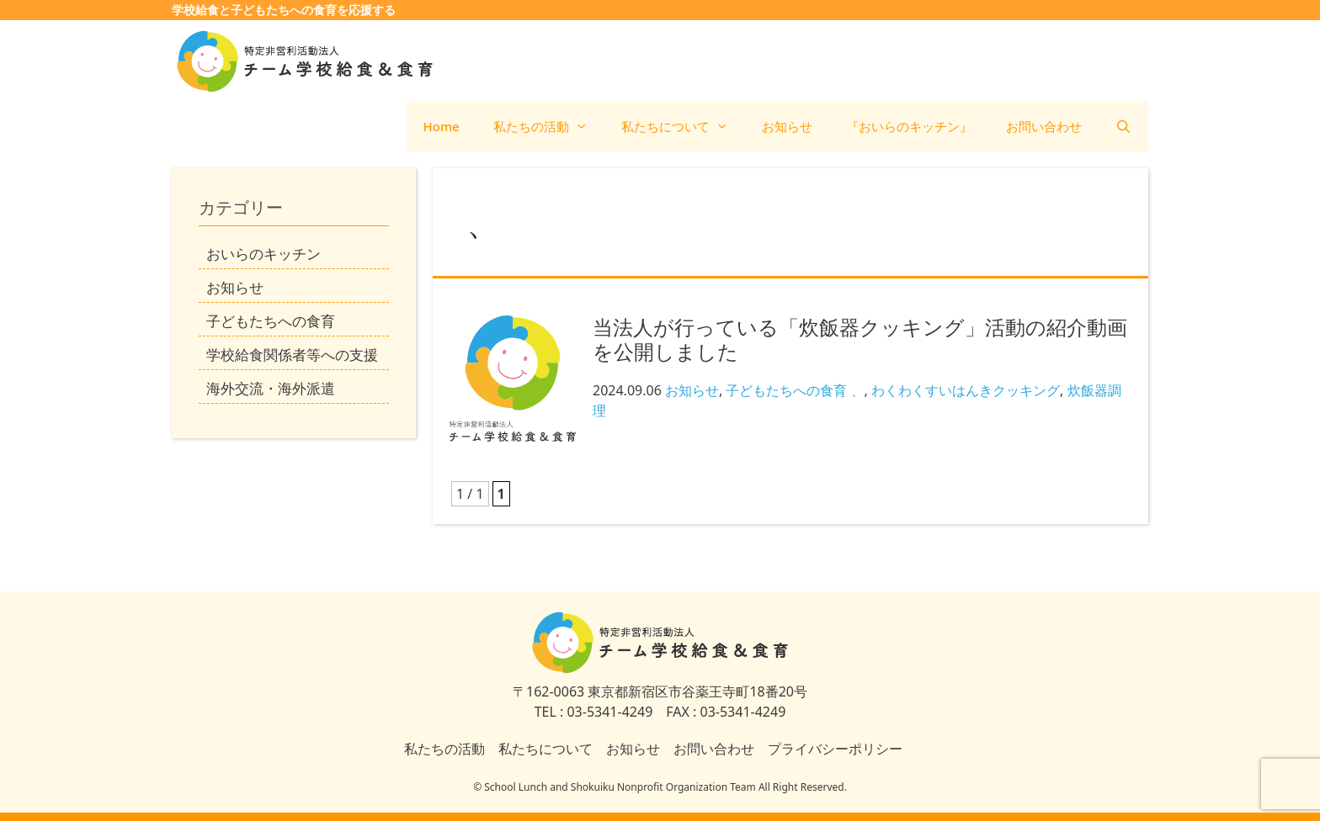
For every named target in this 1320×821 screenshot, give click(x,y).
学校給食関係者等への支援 (292, 354)
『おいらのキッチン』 (909, 126)
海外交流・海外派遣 (270, 388)
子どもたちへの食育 (786, 390)
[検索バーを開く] (1123, 126)
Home (441, 126)
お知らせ (787, 126)
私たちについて (683, 126)
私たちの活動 (548, 126)
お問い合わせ (1044, 126)
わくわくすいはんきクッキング (965, 390)
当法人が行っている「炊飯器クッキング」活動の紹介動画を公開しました (860, 339)
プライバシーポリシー (835, 748)
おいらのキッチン (263, 253)
